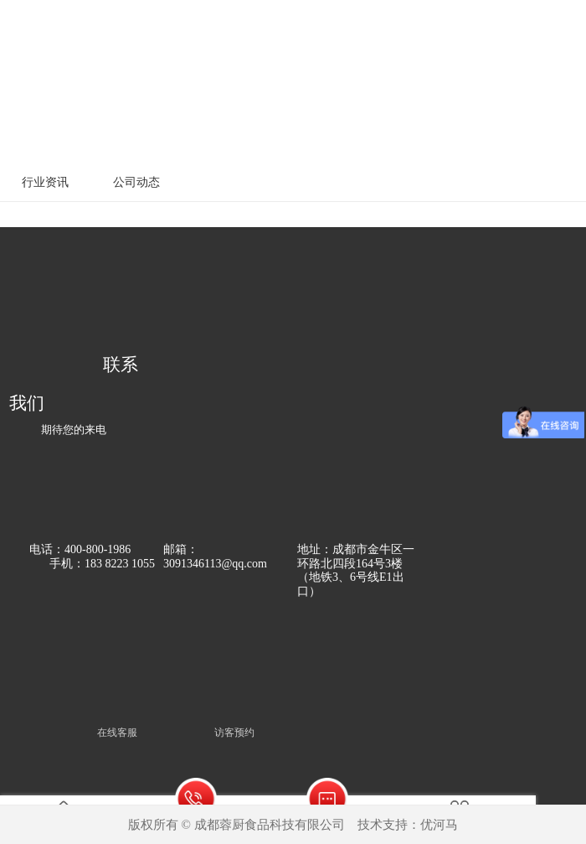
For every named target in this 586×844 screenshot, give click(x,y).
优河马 (439, 824)
